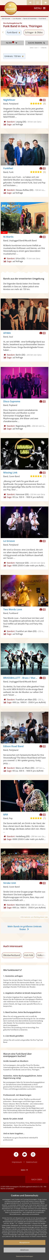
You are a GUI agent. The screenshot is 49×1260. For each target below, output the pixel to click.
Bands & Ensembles (30, 18)
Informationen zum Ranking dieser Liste (34, 917)
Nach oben (36, 1179)
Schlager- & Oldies (34, 32)
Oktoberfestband (11, 955)
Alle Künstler (6, 18)
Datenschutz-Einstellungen (24, 1256)
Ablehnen (24, 1250)
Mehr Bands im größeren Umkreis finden (25, 928)
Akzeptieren (24, 1242)
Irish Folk (28, 955)
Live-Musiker (17, 18)
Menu (40, 8)
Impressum (17, 1162)
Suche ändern (36, 43)
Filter (12, 43)
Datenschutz (31, 1162)
